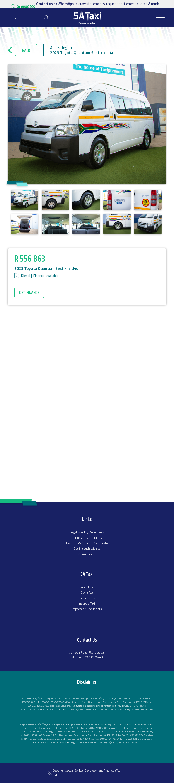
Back (26, 50)
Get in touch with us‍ (87, 548)
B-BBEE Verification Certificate (87, 543)
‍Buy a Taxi (87, 592)
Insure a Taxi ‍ (87, 603)
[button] (160, 17)
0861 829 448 (93, 657)
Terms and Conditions (87, 537)
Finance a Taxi (87, 598)
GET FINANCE (29, 292)
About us (87, 587)
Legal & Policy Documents (87, 532)
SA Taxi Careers (87, 554)
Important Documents (87, 608)
